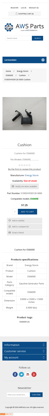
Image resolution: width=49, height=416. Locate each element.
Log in (23, 8)
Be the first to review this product (24, 169)
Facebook (15, 374)
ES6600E (23, 321)
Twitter (21, 374)
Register (14, 8)
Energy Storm (32, 175)
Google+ (33, 374)
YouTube (27, 374)
